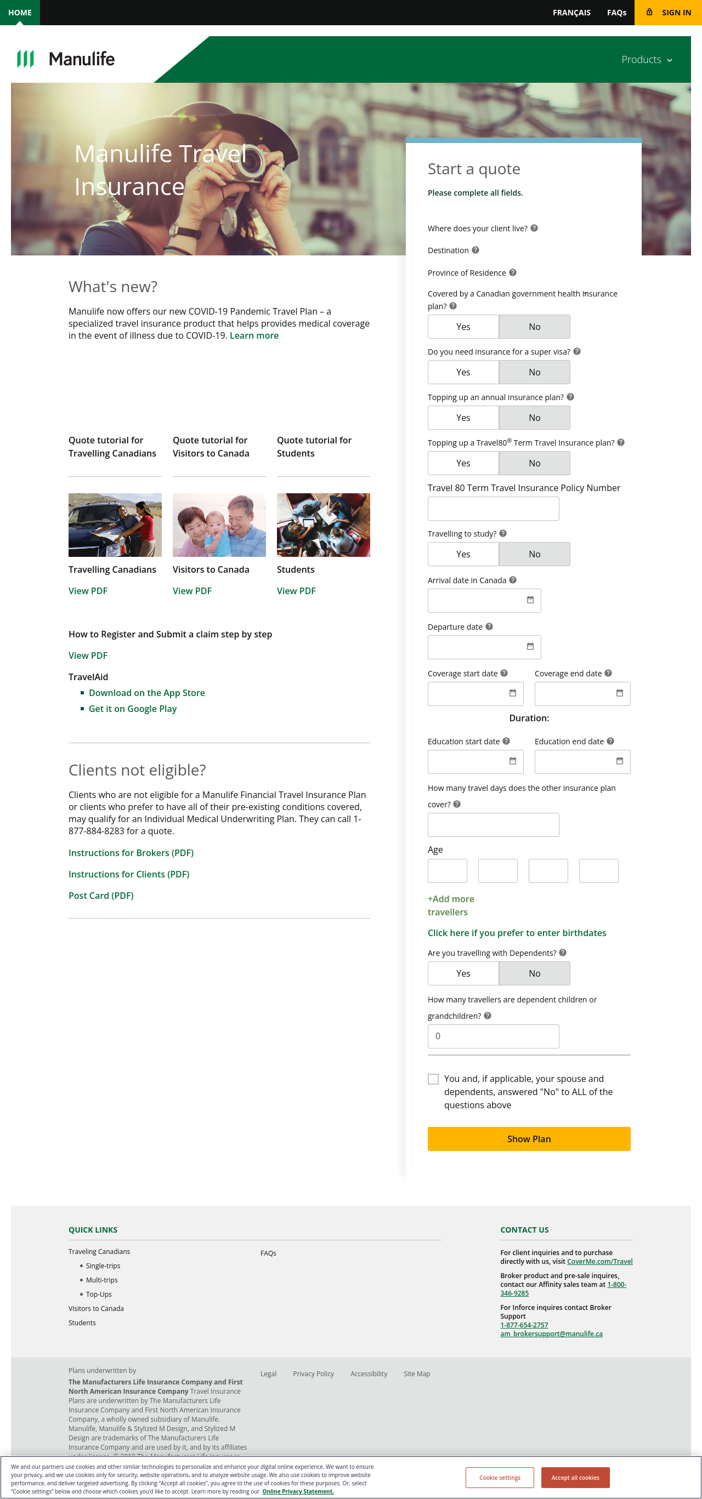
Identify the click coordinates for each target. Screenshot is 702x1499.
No (535, 327)
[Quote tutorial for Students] (323, 403)
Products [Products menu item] (641, 59)
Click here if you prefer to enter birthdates (517, 933)
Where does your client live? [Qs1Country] (479, 228)
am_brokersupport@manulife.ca (551, 1333)
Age (435, 849)
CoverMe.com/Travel (600, 1261)
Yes (463, 327)
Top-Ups (99, 1294)
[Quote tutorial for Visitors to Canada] (219, 403)
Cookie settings (499, 1477)
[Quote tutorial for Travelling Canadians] (115, 403)
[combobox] (529, 228)
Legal (268, 1373)
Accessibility (368, 1373)
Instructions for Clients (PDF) (129, 874)
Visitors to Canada (96, 1308)
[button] (534, 229)
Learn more (254, 335)
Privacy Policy (313, 1373)
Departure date (456, 627)
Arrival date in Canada (468, 580)
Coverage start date (464, 673)
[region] (351, 1477)
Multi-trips (102, 1280)
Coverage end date (569, 673)
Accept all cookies (575, 1477)
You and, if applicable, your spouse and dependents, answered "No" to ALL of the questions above (528, 1092)
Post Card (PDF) (101, 896)
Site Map (417, 1373)
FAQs (616, 12)
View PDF (88, 591)
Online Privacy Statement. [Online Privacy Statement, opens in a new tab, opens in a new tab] (297, 1491)
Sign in (677, 12)
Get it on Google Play (133, 709)
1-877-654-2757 (524, 1325)
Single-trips (103, 1265)
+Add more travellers (451, 905)
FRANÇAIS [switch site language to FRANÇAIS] (572, 12)
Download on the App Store (147, 693)
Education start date (465, 741)
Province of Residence (468, 272)
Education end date (570, 741)
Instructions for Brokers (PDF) (131, 853)
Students (82, 1322)
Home (20, 12)
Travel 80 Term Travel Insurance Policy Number (524, 488)
